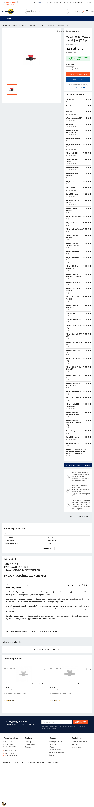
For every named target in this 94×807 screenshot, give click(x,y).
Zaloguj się (75, 744)
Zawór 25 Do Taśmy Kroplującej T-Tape (60, 693)
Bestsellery (28, 747)
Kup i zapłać (78, 79)
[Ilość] (68, 68)
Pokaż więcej (47, 549)
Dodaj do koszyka (78, 74)
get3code (55, 762)
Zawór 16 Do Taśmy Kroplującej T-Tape (15, 693)
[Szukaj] (47, 11)
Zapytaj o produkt (78, 516)
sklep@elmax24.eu (9, 2)
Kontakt (89, 2)
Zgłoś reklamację (78, 2)
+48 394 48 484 (9, 753)
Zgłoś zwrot (67, 2)
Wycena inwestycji (55, 750)
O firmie (51, 747)
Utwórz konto (76, 747)
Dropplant (76, 31)
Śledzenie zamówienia (79, 742)
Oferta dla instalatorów (54, 2)
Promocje (28, 742)
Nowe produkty (30, 744)
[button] (89, 688)
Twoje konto (76, 738)
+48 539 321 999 (8, 4)
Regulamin (52, 744)
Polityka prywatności (55, 742)
